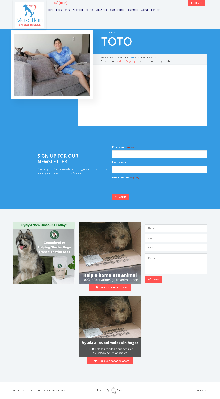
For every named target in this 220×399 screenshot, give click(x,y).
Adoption (78, 10)
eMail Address (125, 178)
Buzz (116, 390)
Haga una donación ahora (111, 361)
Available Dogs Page (126, 61)
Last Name (119, 162)
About (144, 10)
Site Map (201, 390)
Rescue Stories (117, 10)
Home (50, 10)
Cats (67, 10)
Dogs (59, 10)
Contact (155, 10)
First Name (124, 147)
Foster (89, 10)
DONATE (196, 3)
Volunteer (101, 10)
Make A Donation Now (111, 287)
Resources (133, 10)
